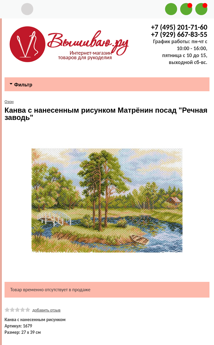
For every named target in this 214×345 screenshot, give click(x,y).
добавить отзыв (46, 310)
